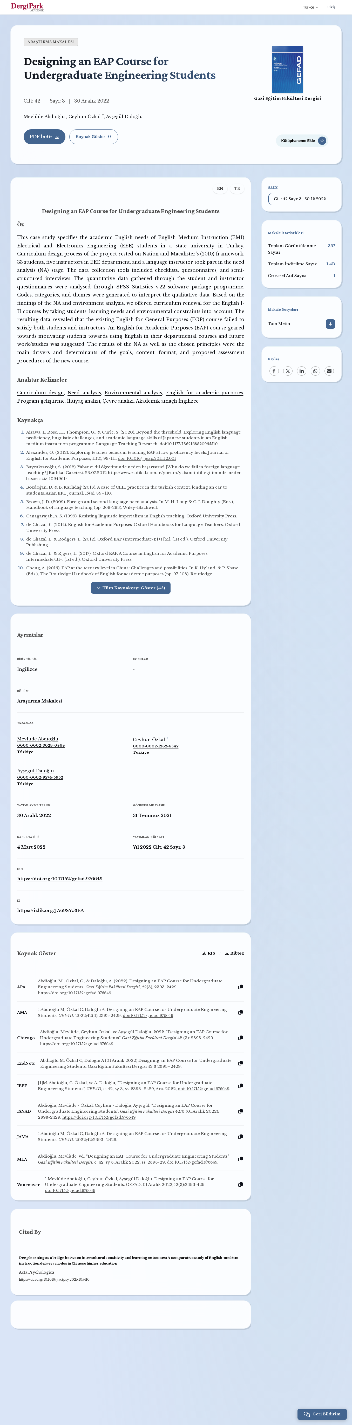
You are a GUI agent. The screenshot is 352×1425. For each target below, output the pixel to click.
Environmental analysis (133, 405)
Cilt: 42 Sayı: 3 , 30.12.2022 (300, 199)
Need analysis (86, 405)
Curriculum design (44, 405)
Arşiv (272, 187)
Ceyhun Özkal (85, 116)
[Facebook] (274, 371)
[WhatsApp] (315, 371)
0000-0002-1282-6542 (156, 778)
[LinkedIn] (301, 371)
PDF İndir (44, 136)
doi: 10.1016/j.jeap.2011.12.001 (152, 476)
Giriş (330, 7)
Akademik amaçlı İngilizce (171, 413)
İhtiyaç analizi (87, 413)
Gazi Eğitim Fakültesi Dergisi (287, 98)
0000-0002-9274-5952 (44, 809)
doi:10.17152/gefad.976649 (180, 1055)
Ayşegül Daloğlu (124, 116)
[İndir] (330, 324)
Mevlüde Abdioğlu (44, 116)
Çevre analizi (122, 413)
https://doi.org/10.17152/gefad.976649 (63, 910)
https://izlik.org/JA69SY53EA (54, 942)
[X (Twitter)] (288, 371)
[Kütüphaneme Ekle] (302, 138)
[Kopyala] (236, 1027)
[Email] (329, 371)
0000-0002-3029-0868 (45, 777)
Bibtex (230, 993)
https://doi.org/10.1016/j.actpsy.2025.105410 (54, 1335)
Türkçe (310, 7)
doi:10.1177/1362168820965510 (61, 462)
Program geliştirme (45, 413)
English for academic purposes (201, 405)
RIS (205, 993)
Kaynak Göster (94, 136)
